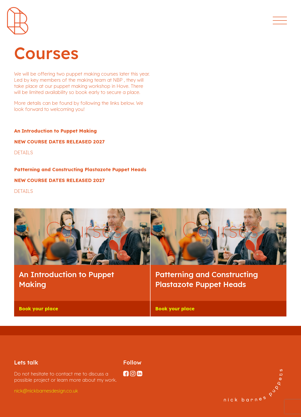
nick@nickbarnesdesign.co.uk (46, 391)
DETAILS (23, 152)
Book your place (38, 309)
